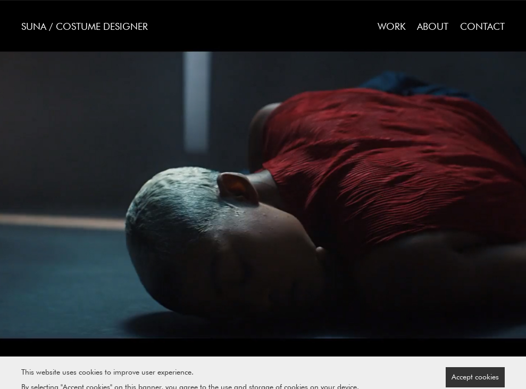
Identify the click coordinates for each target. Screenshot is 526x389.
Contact (482, 26)
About (432, 26)
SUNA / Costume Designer (84, 26)
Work (392, 26)
